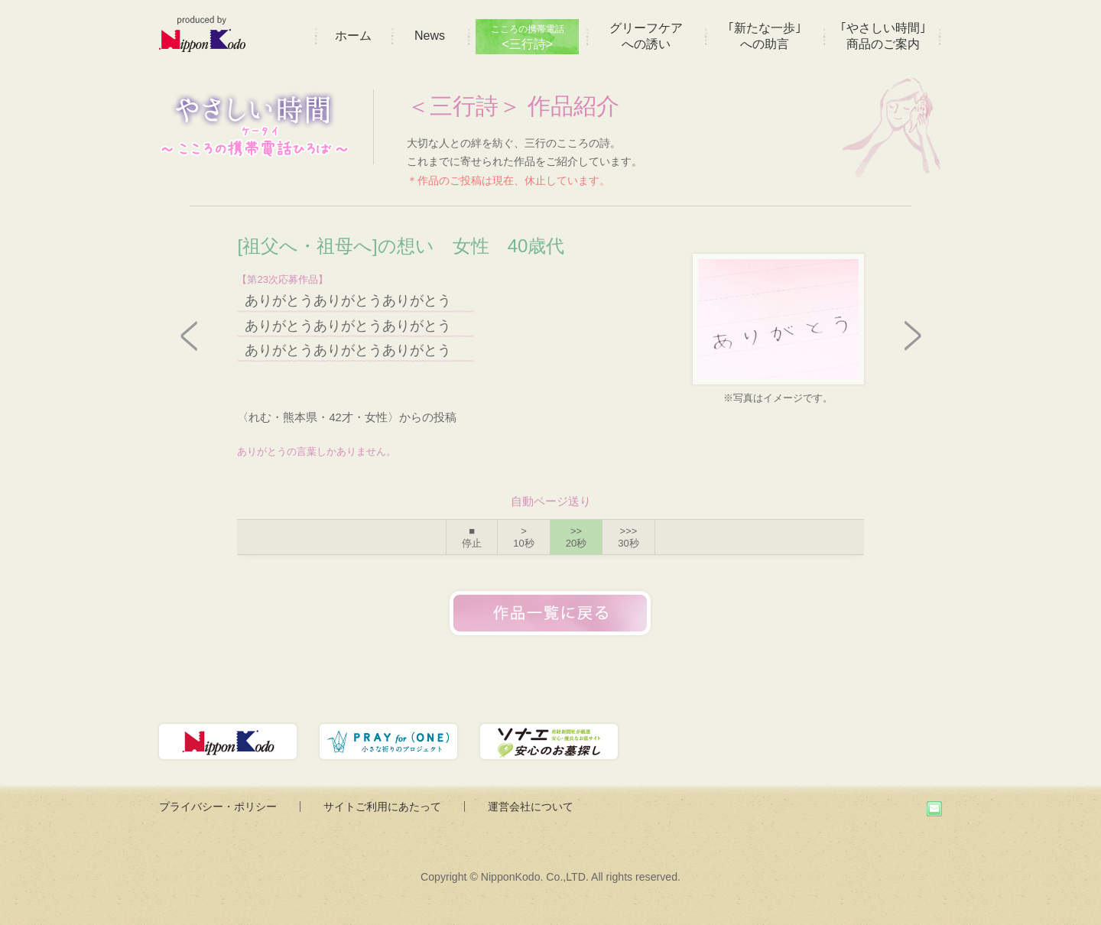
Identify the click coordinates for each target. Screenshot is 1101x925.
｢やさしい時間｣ (883, 35)
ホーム (353, 35)
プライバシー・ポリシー (218, 806)
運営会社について (530, 806)
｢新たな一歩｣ (764, 35)
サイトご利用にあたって (382, 806)
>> (576, 537)
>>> (628, 537)
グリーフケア (646, 35)
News (429, 35)
